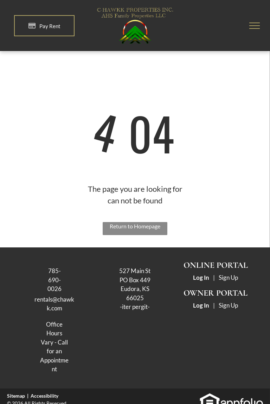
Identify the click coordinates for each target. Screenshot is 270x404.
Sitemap (16, 396)
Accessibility (44, 396)
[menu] (254, 26)
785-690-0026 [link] (54, 279)
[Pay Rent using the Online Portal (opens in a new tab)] (44, 25)
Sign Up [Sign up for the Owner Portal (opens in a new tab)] (228, 305)
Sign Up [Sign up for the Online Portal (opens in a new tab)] (228, 277)
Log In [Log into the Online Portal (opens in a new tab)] (201, 277)
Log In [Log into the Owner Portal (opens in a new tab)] (201, 305)
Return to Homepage (135, 226)
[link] (209, 396)
